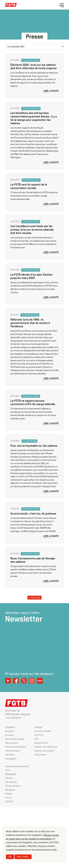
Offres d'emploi (12, 750)
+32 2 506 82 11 (13, 718)
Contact (9, 777)
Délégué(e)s (10, 774)
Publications (40, 754)
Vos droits (10, 754)
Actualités (10, 727)
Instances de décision (15, 746)
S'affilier (38, 727)
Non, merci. (23, 856)
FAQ (36, 738)
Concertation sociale (14, 738)
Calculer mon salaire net (45, 746)
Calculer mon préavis (44, 750)
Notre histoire (11, 742)
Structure (9, 735)
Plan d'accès (11, 782)
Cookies (8, 793)
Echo (7, 770)
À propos (9, 731)
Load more (34, 597)
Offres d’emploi (12, 785)
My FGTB (38, 735)
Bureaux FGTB (41, 742)
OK (10, 856)
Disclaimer (10, 789)
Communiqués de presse (17, 766)
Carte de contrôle (42, 731)
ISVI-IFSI (9, 801)
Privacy (8, 797)
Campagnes (11, 758)
